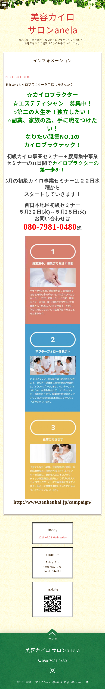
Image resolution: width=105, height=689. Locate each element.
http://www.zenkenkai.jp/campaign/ (53, 502)
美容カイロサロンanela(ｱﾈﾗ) (42, 682)
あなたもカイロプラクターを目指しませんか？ (39, 84)
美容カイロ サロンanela (53, 23)
